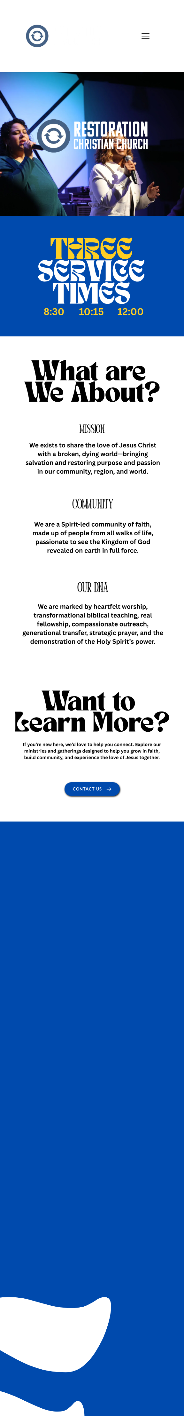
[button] (146, 36)
